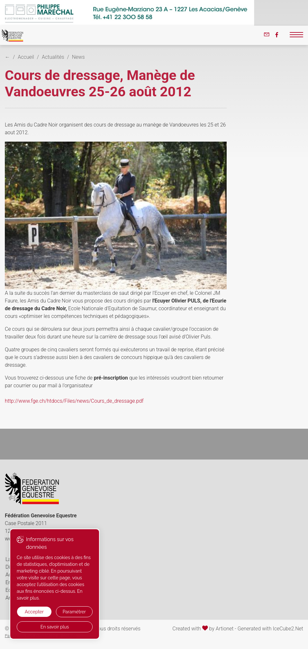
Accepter (34, 611)
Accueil (26, 57)
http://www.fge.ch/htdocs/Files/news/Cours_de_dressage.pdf (74, 401)
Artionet (225, 629)
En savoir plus (55, 626)
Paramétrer (74, 611)
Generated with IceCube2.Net (270, 629)
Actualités (53, 57)
